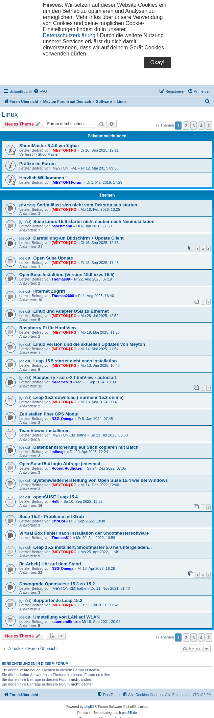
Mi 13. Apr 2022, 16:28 (96, 568)
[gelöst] (25, 222)
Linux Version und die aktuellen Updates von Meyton (89, 344)
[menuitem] (40, 91)
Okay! (157, 62)
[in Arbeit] (27, 205)
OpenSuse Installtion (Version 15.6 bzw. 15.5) (67, 274)
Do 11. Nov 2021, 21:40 (110, 588)
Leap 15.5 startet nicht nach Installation (75, 360)
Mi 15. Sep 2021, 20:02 (101, 622)
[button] (209, 125)
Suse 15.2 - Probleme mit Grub (51, 516)
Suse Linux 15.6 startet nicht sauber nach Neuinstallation (93, 221)
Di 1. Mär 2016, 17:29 (104, 182)
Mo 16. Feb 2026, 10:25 (100, 209)
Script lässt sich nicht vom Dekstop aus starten (87, 204)
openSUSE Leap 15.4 (55, 496)
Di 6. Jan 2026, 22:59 (94, 226)
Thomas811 (61, 538)
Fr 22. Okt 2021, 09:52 (99, 605)
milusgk (58, 452)
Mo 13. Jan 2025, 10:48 (100, 365)
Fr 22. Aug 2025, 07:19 (93, 279)
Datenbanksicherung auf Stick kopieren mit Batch (86, 447)
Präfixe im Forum (37, 163)
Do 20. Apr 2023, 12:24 (89, 452)
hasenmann (61, 226)
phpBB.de (129, 713)
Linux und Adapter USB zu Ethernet (71, 311)
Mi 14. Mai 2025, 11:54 (99, 349)
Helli (55, 501)
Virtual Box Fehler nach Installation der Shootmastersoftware (84, 533)
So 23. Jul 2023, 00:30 (109, 435)
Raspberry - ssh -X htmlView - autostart (75, 377)
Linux (10, 114)
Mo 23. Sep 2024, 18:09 (96, 382)
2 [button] (186, 125)
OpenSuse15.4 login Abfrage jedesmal (59, 463)
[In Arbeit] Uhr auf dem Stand (50, 563)
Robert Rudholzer (66, 468)
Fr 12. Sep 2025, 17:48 (99, 263)
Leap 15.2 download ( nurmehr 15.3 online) (78, 397)
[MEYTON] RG (63, 150)
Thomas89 (60, 279)
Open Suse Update (53, 258)
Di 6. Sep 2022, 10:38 (87, 521)
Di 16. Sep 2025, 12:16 (99, 243)
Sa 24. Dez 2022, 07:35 (106, 468)
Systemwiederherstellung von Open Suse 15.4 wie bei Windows (100, 480)
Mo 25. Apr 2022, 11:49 (99, 552)
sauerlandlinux (64, 622)
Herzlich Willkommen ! (43, 177)
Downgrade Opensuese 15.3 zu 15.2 (57, 583)
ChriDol (58, 521)
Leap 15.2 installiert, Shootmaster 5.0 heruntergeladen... (92, 547)
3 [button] (193, 125)
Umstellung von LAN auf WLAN (66, 617)
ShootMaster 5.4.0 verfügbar (49, 145)
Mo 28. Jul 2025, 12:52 (99, 316)
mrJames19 (61, 382)
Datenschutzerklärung (69, 35)
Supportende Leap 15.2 (57, 600)
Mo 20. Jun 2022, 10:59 (95, 538)
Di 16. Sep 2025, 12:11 (99, 150)
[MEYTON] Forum (66, 182)
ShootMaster (48, 154)
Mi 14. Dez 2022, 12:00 (99, 485)
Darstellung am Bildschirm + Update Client (78, 238)
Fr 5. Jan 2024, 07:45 (95, 419)
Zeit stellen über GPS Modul (48, 414)
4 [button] (201, 125)
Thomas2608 (62, 296)
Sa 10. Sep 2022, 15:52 (83, 501)
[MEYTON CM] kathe (68, 435)
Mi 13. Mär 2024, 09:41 (99, 402)
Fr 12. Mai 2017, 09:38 (100, 168)
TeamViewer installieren (44, 430)
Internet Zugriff (49, 291)
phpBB (90, 707)
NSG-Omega (62, 419)
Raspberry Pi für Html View (47, 327)
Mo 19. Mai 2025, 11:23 (100, 332)
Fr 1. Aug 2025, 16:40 (96, 296)
